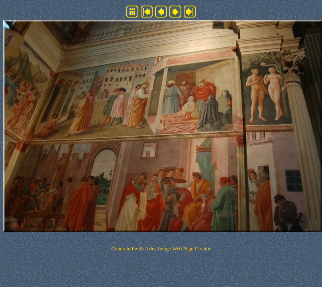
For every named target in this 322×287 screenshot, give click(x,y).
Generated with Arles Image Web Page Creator (161, 249)
